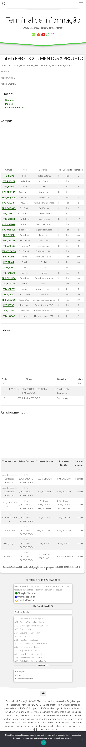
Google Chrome (25, 593)
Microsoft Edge (25, 596)
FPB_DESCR (9, 235)
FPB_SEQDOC (9, 197)
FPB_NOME (8, 256)
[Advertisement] (42, 145)
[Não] (82, 739)
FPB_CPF (8, 267)
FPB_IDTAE (8, 305)
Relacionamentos (14, 107)
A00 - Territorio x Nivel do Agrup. (28, 618)
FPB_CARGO (9, 273)
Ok (43, 743)
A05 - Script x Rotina (23, 636)
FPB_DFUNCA (9, 278)
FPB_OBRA (9, 186)
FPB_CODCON (9, 251)
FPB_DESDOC (9, 300)
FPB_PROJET (8, 181)
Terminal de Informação (43, 19)
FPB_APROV (9, 289)
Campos (9, 99)
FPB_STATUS (8, 283)
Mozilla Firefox (24, 600)
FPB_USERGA (8, 224)
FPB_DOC (9, 294)
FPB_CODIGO (9, 208)
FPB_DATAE (9, 310)
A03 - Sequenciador (23, 629)
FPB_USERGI (9, 219)
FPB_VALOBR (8, 202)
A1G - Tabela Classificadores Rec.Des (30, 661)
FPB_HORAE (9, 316)
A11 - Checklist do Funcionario (28, 657)
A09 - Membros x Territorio (26, 647)
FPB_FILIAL (9, 175)
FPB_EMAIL (8, 262)
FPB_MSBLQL (8, 229)
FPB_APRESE (9, 246)
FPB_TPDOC (9, 213)
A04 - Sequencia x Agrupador (27, 632)
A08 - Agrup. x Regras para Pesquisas (30, 643)
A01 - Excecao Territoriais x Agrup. (29, 622)
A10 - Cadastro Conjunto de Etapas (30, 654)
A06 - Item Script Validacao (26, 640)
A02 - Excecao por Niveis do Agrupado (31, 625)
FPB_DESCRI (9, 240)
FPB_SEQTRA (8, 192)
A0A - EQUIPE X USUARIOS (27, 650)
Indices (9, 103)
